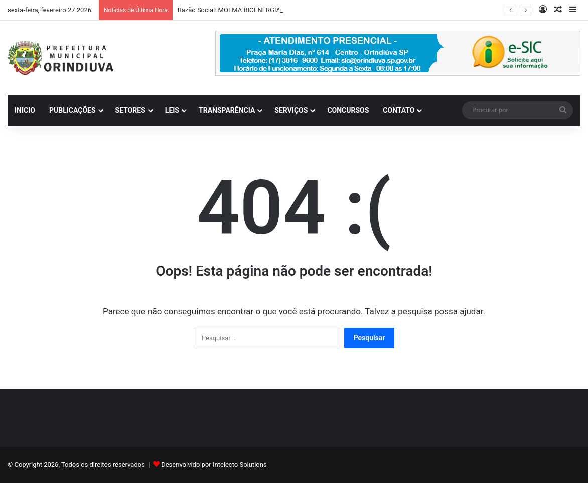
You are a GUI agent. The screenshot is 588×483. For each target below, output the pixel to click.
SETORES (130, 110)
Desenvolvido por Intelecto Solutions (213, 464)
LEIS (172, 110)
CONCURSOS (348, 110)
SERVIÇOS (291, 110)
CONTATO (398, 110)
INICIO (25, 110)
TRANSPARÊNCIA (227, 110)
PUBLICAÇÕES (72, 110)
